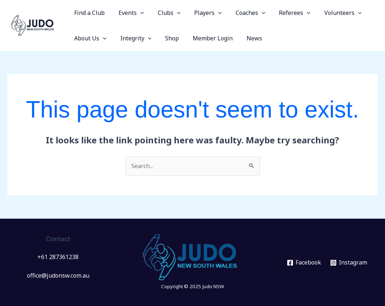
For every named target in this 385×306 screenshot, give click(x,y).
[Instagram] (348, 262)
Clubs (163, 12)
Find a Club (88, 13)
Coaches (241, 12)
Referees (282, 12)
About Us (89, 38)
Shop (166, 38)
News (244, 38)
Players (200, 12)
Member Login (205, 38)
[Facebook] (303, 262)
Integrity (132, 38)
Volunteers (329, 12)
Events (128, 12)
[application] (137, 12)
